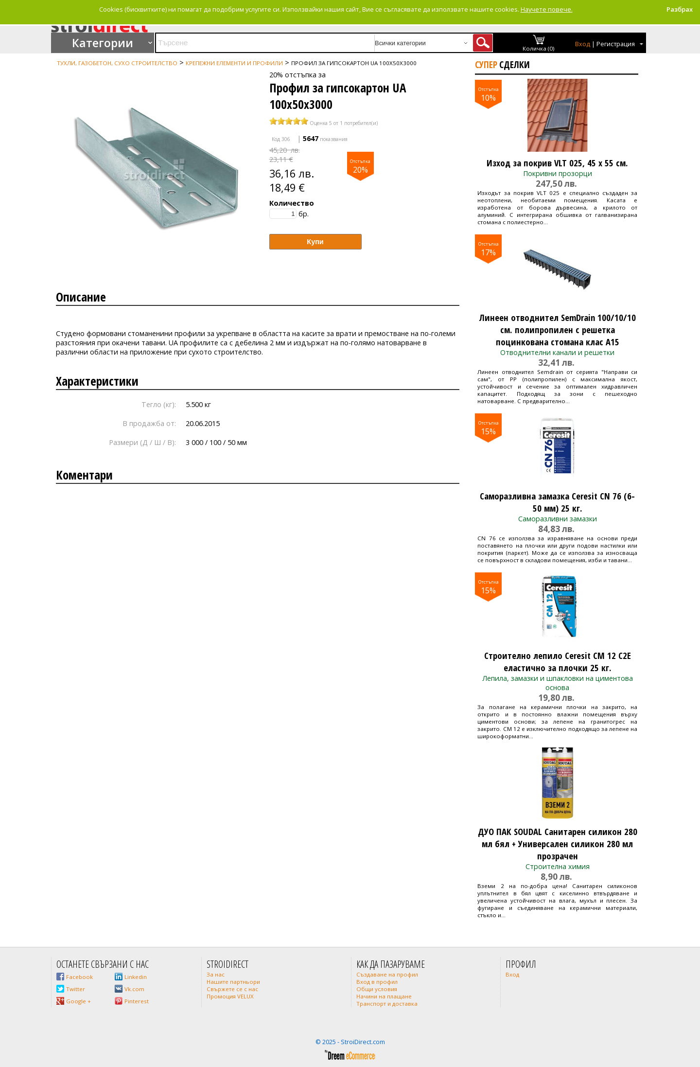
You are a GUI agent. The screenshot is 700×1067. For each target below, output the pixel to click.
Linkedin (135, 976)
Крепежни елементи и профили (234, 63)
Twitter (75, 989)
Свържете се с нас (232, 989)
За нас (216, 974)
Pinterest (136, 1001)
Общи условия (376, 989)
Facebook (79, 976)
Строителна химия (557, 866)
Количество (291, 203)
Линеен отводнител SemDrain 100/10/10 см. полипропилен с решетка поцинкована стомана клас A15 (557, 329)
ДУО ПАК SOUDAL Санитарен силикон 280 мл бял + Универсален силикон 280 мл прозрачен (557, 843)
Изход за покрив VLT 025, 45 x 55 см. (557, 163)
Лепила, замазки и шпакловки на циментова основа (557, 683)
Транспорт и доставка (387, 1003)
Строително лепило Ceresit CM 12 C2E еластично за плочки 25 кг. (557, 661)
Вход (582, 44)
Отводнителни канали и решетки (557, 352)
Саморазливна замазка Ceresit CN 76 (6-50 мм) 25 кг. (557, 502)
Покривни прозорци (557, 173)
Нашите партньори (233, 981)
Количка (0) (539, 48)
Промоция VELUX (230, 996)
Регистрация (615, 44)
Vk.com (134, 989)
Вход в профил (377, 981)
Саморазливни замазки (557, 518)
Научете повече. (547, 9)
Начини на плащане (384, 996)
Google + (78, 1001)
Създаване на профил (387, 974)
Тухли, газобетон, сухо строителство (117, 63)
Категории (102, 43)
